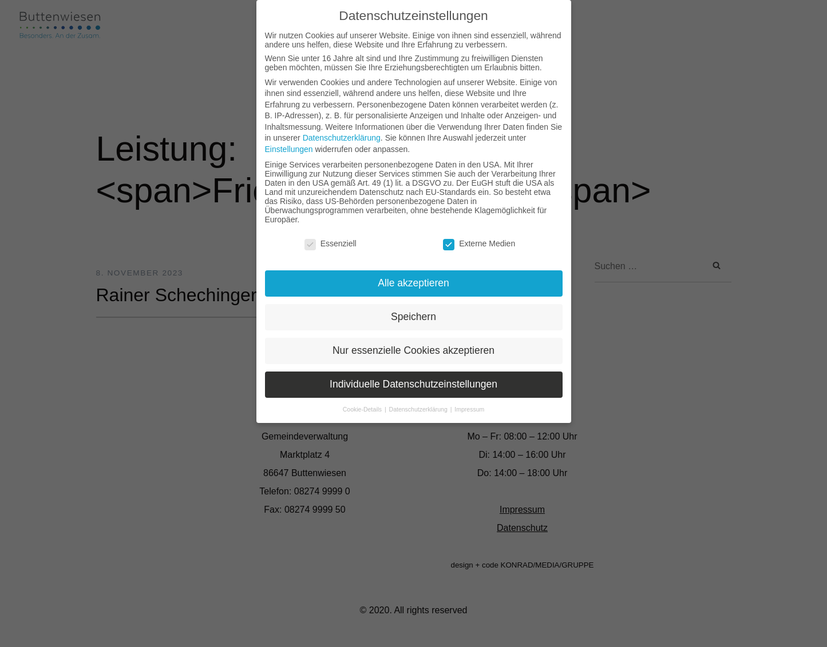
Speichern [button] (413, 316)
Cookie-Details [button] (363, 409)
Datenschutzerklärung (342, 137)
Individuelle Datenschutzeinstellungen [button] (413, 384)
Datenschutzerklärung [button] (419, 409)
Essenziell (330, 243)
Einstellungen (289, 149)
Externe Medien (479, 243)
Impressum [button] (469, 409)
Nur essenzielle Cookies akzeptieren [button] (413, 350)
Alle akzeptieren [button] (413, 283)
